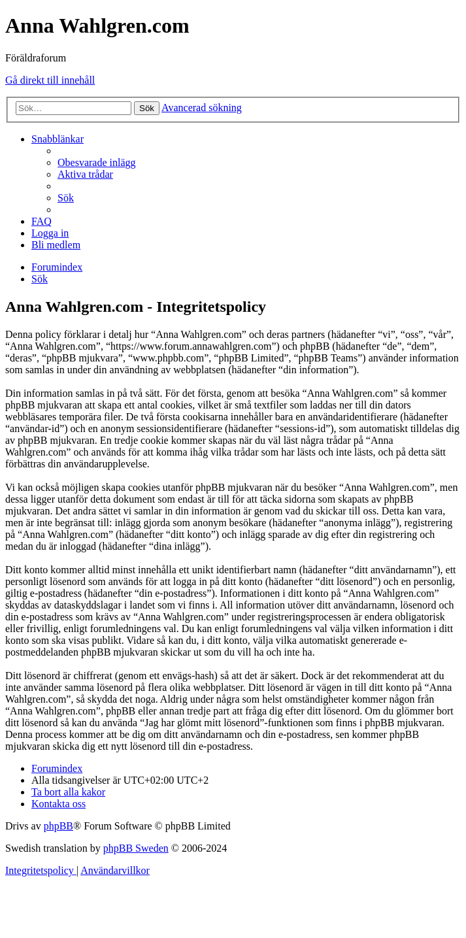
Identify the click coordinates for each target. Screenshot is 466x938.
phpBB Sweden (136, 848)
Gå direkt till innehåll (50, 80)
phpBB (58, 825)
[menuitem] (97, 162)
